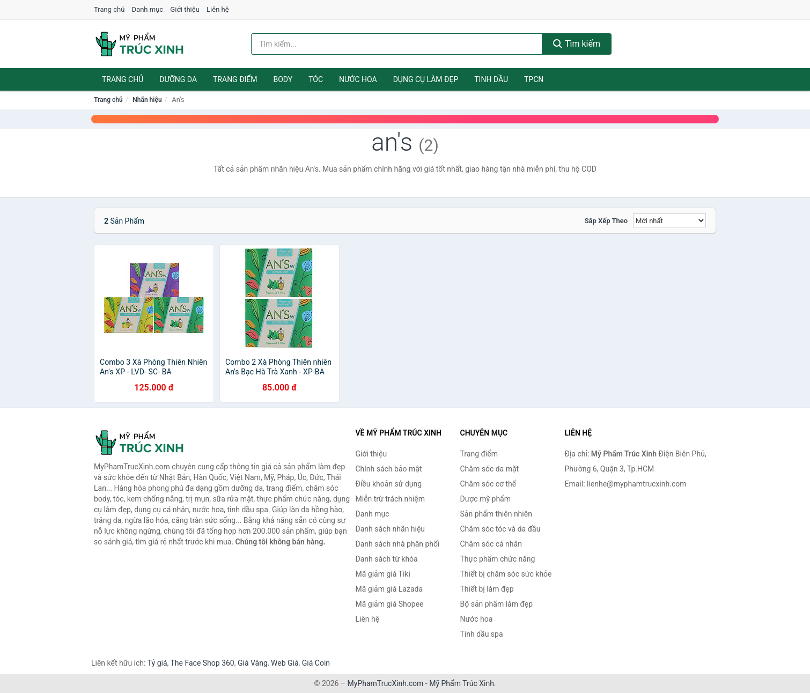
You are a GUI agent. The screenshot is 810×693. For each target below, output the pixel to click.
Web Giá (285, 663)
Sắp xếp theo (606, 221)
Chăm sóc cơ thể (488, 484)
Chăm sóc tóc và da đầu (500, 529)
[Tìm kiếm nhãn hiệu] (397, 44)
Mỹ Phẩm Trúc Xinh (461, 683)
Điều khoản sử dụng (389, 484)
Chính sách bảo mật (389, 469)
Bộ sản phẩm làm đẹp (496, 604)
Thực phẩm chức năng (497, 559)
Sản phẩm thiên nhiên (496, 514)
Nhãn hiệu (146, 100)
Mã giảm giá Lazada (389, 589)
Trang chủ (109, 9)
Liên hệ (218, 9)
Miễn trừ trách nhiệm (390, 499)
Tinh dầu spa (481, 634)
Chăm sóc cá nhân (491, 544)
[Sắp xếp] (669, 220)
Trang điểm (235, 79)
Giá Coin (316, 663)
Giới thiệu (184, 9)
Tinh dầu (491, 79)
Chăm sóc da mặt (489, 469)
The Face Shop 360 (202, 663)
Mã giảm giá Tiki (383, 574)
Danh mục (148, 9)
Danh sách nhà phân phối (398, 544)
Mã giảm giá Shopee (390, 604)
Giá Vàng (253, 663)
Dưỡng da (178, 79)
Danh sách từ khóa (387, 559)
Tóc (315, 79)
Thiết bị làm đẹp (487, 589)
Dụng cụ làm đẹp (426, 79)
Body (283, 79)
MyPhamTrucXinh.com (386, 683)
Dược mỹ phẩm (485, 499)
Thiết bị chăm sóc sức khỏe (506, 574)
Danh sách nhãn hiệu (390, 529)
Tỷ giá (157, 663)
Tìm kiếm (576, 44)
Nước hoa (358, 79)
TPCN (533, 79)
